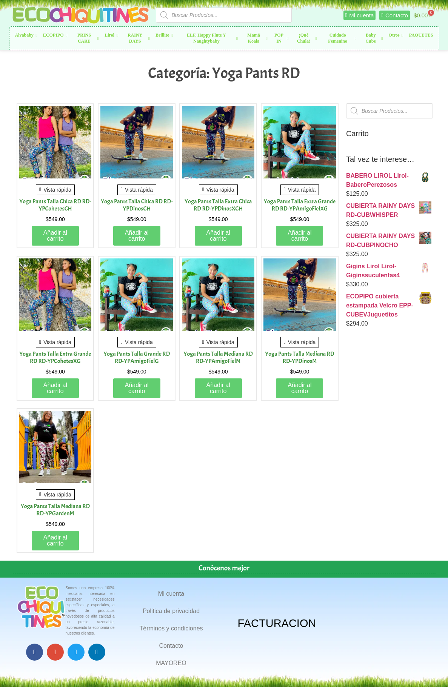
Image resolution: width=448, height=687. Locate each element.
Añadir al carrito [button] (55, 235)
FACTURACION (277, 623)
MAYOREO (171, 663)
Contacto (171, 645)
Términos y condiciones (171, 628)
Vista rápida (55, 190)
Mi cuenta (171, 593)
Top (430, 669)
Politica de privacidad (171, 611)
